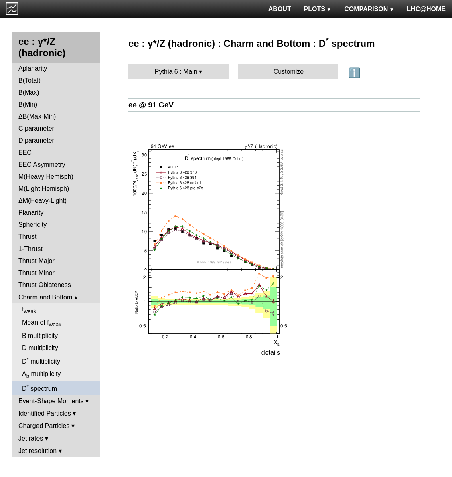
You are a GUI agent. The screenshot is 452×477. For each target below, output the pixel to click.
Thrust (27, 236)
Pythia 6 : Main (176, 71)
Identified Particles (44, 413)
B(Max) (28, 92)
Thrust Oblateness (44, 284)
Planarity (30, 212)
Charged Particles (43, 425)
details (270, 352)
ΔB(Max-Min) (37, 116)
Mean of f (41, 323)
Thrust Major (36, 260)
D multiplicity (40, 347)
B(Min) (27, 104)
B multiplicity (40, 335)
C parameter (36, 128)
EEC (25, 152)
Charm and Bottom (45, 297)
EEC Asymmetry (41, 164)
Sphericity (32, 224)
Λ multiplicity (41, 374)
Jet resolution (37, 450)
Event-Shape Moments (51, 401)
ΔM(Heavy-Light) (42, 200)
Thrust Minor (36, 272)
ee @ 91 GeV (151, 105)
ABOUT (279, 9)
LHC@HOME (426, 9)
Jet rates (30, 438)
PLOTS (318, 9)
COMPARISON (369, 9)
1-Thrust (30, 248)
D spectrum (39, 388)
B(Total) (29, 80)
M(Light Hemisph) (43, 188)
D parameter (36, 140)
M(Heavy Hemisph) (45, 176)
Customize (289, 71)
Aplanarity (32, 68)
